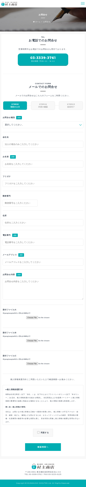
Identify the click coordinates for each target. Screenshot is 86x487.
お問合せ (46, 22)
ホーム (37, 22)
